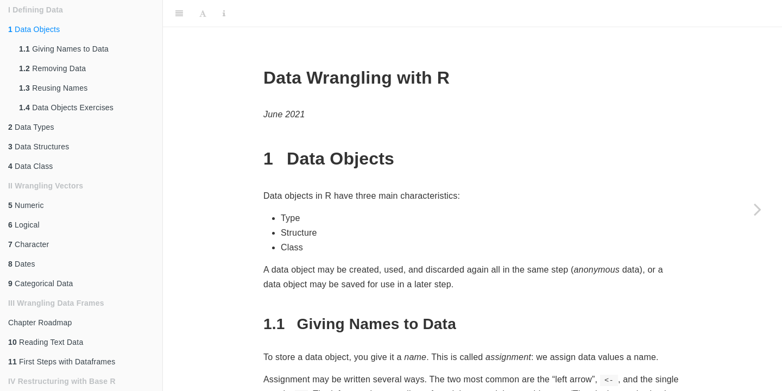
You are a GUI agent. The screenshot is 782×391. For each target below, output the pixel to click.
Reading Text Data (45, 342)
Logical (24, 224)
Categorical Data (40, 283)
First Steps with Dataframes (61, 361)
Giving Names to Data (64, 49)
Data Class (30, 166)
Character (28, 244)
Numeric (26, 205)
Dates (21, 264)
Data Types (31, 127)
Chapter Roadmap (40, 322)
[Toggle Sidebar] (179, 13)
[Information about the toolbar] (224, 13)
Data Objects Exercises (66, 107)
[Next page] (757, 209)
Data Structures (38, 146)
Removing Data (52, 68)
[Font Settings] (203, 13)
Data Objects (34, 29)
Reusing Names (53, 88)
